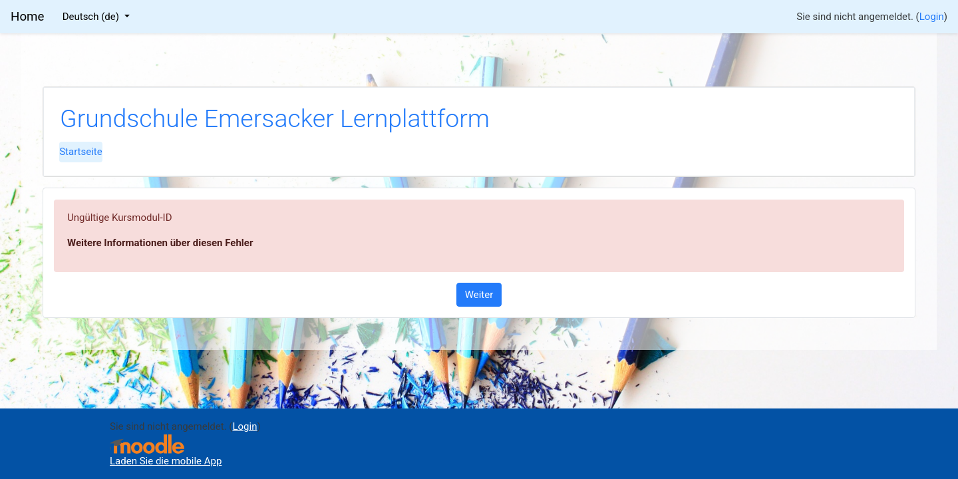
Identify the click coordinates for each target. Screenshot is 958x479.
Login (931, 17)
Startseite (80, 152)
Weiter (479, 295)
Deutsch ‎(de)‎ (92, 17)
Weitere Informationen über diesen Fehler (160, 243)
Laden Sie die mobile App (166, 461)
